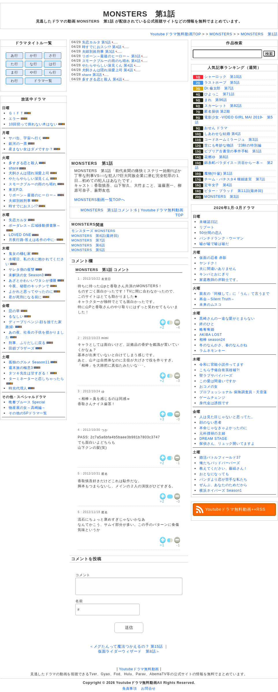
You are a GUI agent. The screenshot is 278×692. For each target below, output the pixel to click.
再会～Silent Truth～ (217, 299)
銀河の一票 (18, 144)
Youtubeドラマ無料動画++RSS (235, 509)
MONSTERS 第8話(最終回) (95, 235)
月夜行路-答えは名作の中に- (32, 240)
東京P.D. (16, 190)
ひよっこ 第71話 (219, 94)
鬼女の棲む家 (20, 254)
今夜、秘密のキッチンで (29, 286)
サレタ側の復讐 (21, 270)
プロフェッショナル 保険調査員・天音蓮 (233, 392)
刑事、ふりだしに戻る (27, 343)
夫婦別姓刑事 (20, 201)
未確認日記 (208, 222)
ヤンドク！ (208, 263)
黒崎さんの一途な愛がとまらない (227, 318)
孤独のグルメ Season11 (29, 362)
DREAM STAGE (213, 439)
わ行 (14, 81)
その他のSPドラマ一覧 (28, 413)
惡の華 (14, 311)
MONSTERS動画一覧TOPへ (99, 199)
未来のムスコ (210, 305)
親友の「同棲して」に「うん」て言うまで (234, 294)
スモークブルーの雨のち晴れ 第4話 (111, 61)
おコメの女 (208, 387)
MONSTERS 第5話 (88, 250)
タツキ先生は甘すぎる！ (29, 373)
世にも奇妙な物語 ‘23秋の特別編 (232, 145)
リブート (206, 227)
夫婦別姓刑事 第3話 (98, 51)
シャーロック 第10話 (223, 77)
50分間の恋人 (210, 233)
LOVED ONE (20, 235)
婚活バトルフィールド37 (220, 457)
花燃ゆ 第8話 (216, 157)
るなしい (16, 316)
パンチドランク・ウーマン (221, 238)
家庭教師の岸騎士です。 (219, 280)
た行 (14, 64)
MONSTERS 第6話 (88, 245)
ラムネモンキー (212, 351)
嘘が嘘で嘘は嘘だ (214, 244)
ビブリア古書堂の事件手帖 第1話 (233, 151)
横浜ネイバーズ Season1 (220, 490)
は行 (52, 64)
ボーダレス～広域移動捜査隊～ (34, 226)
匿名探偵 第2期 (217, 111)
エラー (14, 119)
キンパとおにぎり (214, 274)
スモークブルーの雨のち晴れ (33, 184)
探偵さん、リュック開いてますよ (227, 444)
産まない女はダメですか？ (31, 149)
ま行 (14, 72)
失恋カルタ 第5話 (96, 42)
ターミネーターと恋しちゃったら (36, 379)
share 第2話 (92, 74)
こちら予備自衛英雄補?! (219, 370)
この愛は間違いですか (217, 381)
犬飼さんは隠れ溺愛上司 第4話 (107, 70)
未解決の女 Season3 (26, 275)
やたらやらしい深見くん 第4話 (107, 65)
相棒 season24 (212, 340)
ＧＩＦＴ (16, 113)
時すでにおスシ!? (23, 206)
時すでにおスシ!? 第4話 (102, 47)
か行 (33, 56)
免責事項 (129, 688)
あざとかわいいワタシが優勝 (33, 281)
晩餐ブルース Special (27, 402)
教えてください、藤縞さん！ (223, 468)
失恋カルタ (18, 220)
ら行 (52, 72)
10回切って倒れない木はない (33, 124)
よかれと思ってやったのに (31, 292)
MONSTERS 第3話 (221, 197)
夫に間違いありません (217, 269)
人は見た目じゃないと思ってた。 (227, 417)
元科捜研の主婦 (212, 433)
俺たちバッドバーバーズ (219, 463)
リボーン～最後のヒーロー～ (33, 195)
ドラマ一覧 (43, 81)
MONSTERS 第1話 (139, 14)
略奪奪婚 (206, 329)
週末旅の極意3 (21, 368)
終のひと (206, 324)
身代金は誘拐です (214, 403)
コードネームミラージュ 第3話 (231, 140)
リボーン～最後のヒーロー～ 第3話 (111, 56)
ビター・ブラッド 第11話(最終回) (233, 191)
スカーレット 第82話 (223, 106)
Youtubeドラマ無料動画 (139, 669)
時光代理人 (18, 388)
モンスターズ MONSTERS (93, 231)
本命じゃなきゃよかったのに (223, 428)
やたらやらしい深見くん (29, 179)
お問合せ (148, 688)
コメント (82, 575)
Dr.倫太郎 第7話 (219, 88)
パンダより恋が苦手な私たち (223, 479)
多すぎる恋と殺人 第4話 (102, 79)
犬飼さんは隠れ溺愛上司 (29, 173)
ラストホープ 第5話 (222, 82)
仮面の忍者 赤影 (213, 258)
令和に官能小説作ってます (221, 365)
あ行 (14, 56)
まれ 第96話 (215, 100)
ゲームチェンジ (212, 398)
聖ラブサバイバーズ (216, 376)
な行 (33, 64)
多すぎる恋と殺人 (23, 163)
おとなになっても (214, 474)
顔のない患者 (210, 422)
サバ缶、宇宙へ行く (25, 138)
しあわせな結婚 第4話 (222, 134)
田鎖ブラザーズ (21, 348)
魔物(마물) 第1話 (218, 173)
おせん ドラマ (216, 128)
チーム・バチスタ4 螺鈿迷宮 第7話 (234, 179)
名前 (79, 601)
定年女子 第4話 (218, 185)
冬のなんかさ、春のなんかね (223, 345)
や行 (33, 72)
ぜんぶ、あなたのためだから (223, 485)
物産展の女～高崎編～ (27, 408)
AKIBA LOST (210, 335)
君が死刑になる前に (25, 297)
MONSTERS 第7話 (88, 240)
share (13, 168)
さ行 (52, 56)
